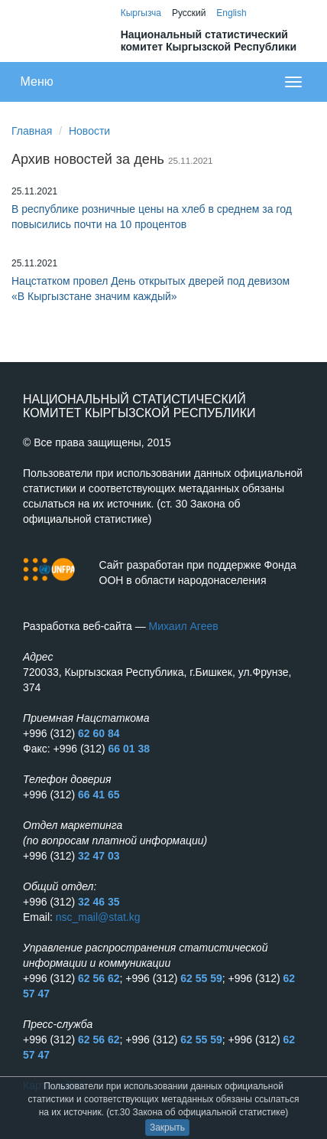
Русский (189, 13)
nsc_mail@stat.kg (98, 917)
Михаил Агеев (184, 626)
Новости (89, 131)
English (231, 13)
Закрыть (167, 1127)
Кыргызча (141, 13)
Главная (31, 131)
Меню (37, 81)
